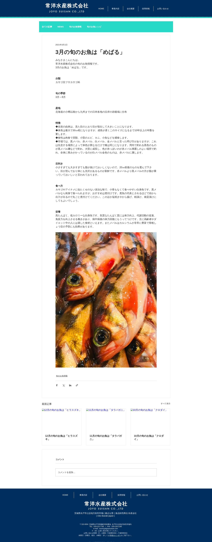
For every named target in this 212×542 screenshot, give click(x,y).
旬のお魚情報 (75, 26)
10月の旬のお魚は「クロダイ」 (149, 438)
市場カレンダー (115, 535)
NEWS (61, 26)
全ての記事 (47, 26)
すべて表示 (165, 403)
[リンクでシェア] (77, 385)
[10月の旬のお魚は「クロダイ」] (150, 420)
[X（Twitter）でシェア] (63, 385)
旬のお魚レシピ (94, 26)
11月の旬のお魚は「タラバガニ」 (106, 438)
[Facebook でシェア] (56, 385)
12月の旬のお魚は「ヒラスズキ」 (61, 438)
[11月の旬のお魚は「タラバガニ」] (106, 420)
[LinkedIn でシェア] (70, 385)
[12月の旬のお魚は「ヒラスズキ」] (61, 420)
